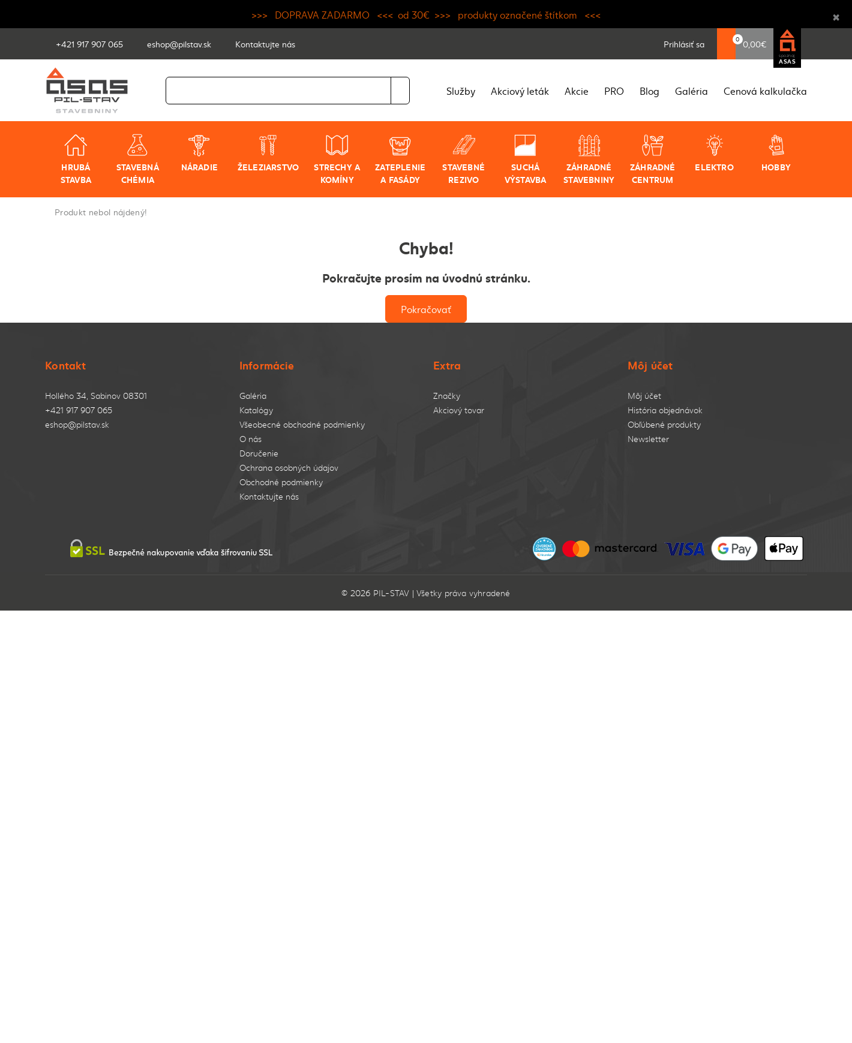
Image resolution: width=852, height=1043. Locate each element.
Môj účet (644, 395)
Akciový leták (520, 90)
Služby (460, 90)
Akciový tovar (458, 410)
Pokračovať (426, 308)
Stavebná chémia (137, 159)
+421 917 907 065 (78, 410)
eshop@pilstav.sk (77, 424)
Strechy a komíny (337, 159)
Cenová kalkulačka (765, 90)
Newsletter (648, 438)
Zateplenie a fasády (400, 159)
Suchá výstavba (526, 159)
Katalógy (256, 410)
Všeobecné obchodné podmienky (302, 424)
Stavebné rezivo (463, 159)
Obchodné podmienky (281, 482)
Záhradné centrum (653, 159)
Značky (446, 395)
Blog (649, 90)
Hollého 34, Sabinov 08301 (96, 395)
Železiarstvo (268, 153)
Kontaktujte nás (269, 496)
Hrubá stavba (76, 159)
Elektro (714, 153)
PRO (614, 90)
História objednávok (665, 410)
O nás (250, 438)
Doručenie (258, 453)
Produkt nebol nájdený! (101, 212)
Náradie (199, 153)
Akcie (577, 90)
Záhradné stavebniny (588, 159)
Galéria (691, 90)
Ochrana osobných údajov (288, 467)
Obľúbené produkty (664, 424)
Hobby (776, 153)
